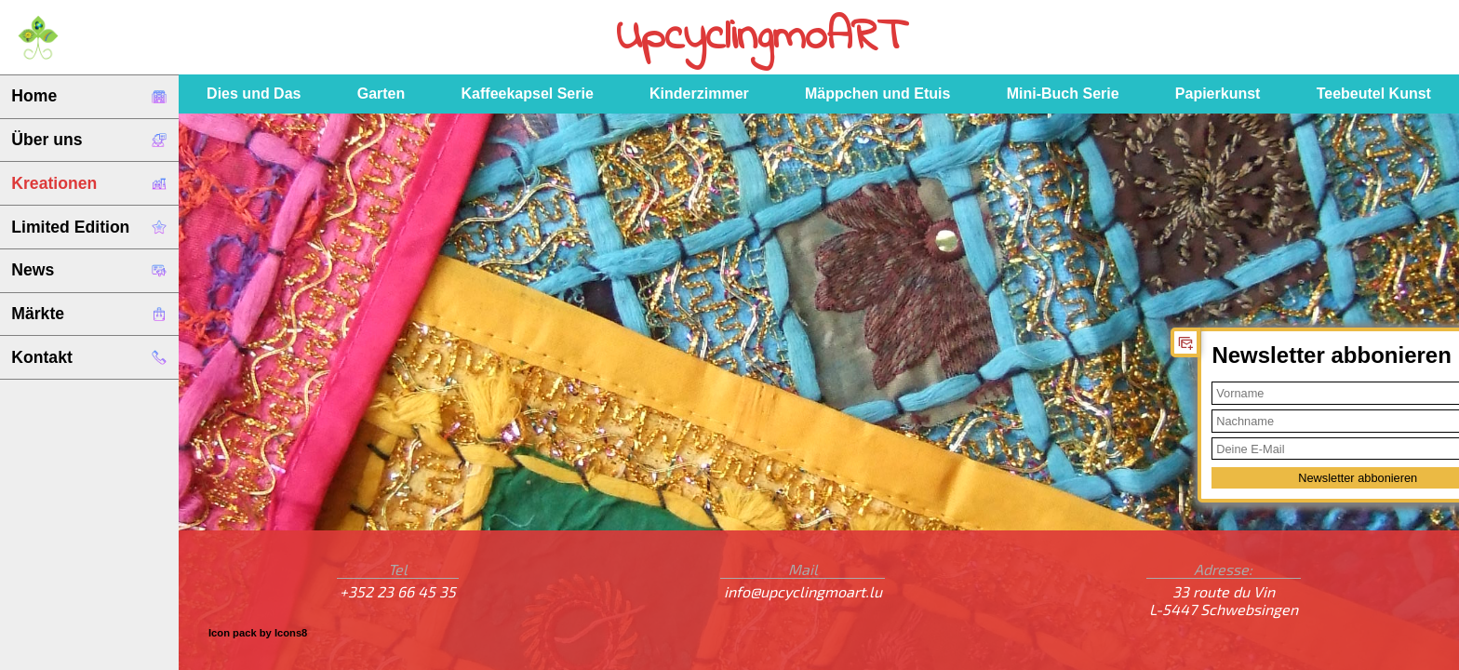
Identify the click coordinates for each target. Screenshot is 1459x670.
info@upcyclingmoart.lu (803, 591)
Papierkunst (1218, 93)
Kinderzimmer (699, 93)
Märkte (89, 313)
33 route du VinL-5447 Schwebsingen (1223, 600)
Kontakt (89, 357)
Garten (381, 93)
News (89, 270)
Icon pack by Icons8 (257, 632)
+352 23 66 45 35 (398, 591)
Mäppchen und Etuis (877, 93)
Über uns (89, 139)
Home (89, 96)
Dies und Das (254, 93)
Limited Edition (89, 227)
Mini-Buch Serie (1063, 93)
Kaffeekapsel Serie (528, 93)
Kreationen (89, 183)
